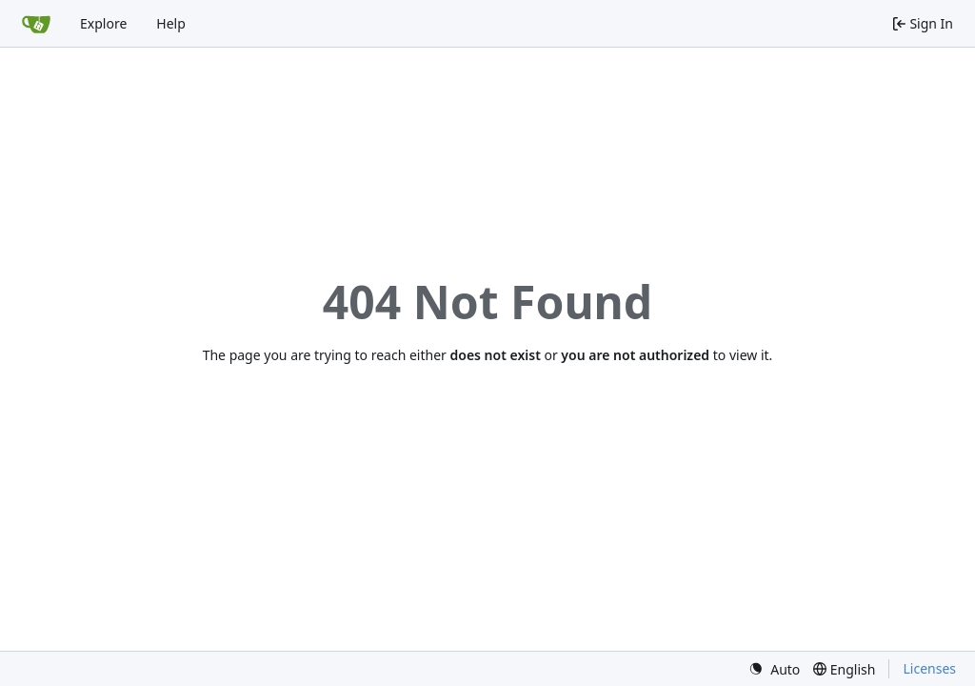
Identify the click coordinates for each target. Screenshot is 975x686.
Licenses (929, 668)
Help (171, 23)
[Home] (36, 24)
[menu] (774, 669)
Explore (103, 23)
